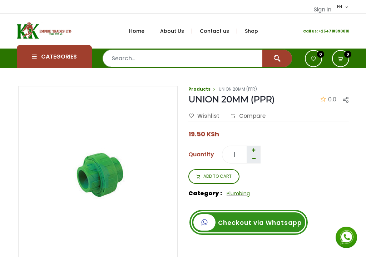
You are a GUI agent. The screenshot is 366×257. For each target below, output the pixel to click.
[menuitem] (141, 31)
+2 (320, 31)
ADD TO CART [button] (214, 176)
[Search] (277, 58)
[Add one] (253, 150)
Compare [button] (248, 116)
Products (199, 89)
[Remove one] (254, 159)
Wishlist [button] (204, 116)
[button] (340, 58)
